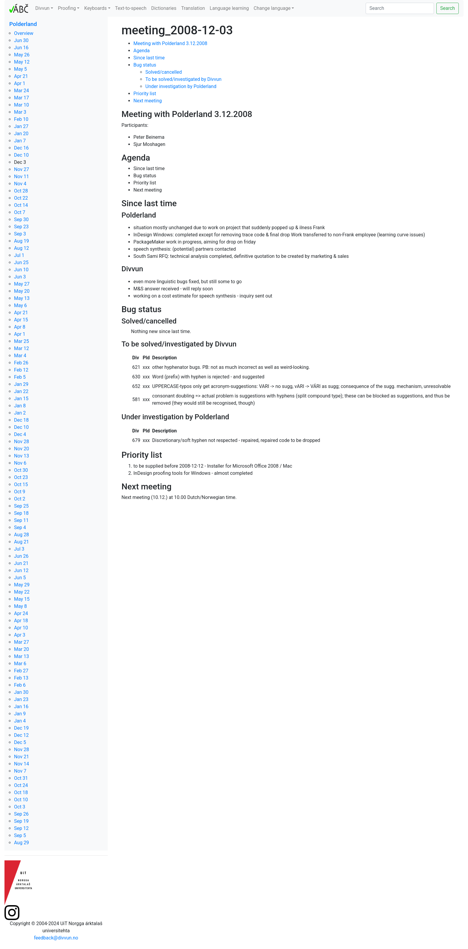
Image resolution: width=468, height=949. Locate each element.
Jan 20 (21, 133)
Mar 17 (21, 98)
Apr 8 (19, 327)
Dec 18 (21, 420)
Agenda (141, 50)
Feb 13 (21, 678)
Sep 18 (21, 513)
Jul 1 (19, 255)
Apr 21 (21, 76)
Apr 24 (21, 613)
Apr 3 (19, 635)
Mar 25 (21, 341)
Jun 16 (21, 47)
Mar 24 (21, 90)
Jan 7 (20, 141)
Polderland (23, 24)
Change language (272, 8)
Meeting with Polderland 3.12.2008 (170, 43)
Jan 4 (20, 721)
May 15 (22, 599)
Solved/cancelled (163, 72)
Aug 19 (21, 241)
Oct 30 (21, 470)
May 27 (22, 284)
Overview (23, 33)
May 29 (22, 585)
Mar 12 (21, 348)
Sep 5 (20, 835)
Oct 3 (19, 807)
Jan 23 (21, 699)
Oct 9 (19, 491)
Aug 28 (21, 534)
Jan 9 (20, 714)
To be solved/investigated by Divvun (183, 79)
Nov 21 (21, 756)
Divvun (42, 8)
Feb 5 (20, 377)
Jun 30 (21, 40)
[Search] (400, 8)
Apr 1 (19, 83)
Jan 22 (21, 391)
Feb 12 (21, 370)
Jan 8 (20, 406)
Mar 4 (20, 355)
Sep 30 (21, 219)
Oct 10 (21, 799)
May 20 (22, 291)
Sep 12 (21, 828)
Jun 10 (21, 269)
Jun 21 (21, 563)
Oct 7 (19, 212)
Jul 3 (19, 549)
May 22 (22, 592)
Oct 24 (21, 785)
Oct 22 (21, 198)
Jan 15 (21, 398)
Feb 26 (21, 363)
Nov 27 (21, 169)
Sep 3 (20, 234)
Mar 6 (20, 663)
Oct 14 (21, 205)
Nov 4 (20, 184)
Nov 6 (20, 463)
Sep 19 (21, 821)
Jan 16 (21, 706)
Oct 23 (21, 477)
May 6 (20, 305)
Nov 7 (20, 771)
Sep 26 (21, 814)
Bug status (144, 65)
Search (447, 8)
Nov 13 (21, 456)
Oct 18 (21, 792)
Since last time (149, 58)
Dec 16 (21, 148)
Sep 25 (21, 506)
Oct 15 (21, 484)
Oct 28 (21, 191)
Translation (193, 8)
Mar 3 (20, 112)
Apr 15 (21, 320)
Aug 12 (21, 248)
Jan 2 (20, 413)
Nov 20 (21, 449)
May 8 (20, 606)
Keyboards (95, 8)
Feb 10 (21, 119)
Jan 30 (21, 692)
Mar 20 (21, 649)
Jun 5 (20, 577)
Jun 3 (20, 277)
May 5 (20, 69)
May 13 (22, 298)
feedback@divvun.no (56, 938)
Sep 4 (20, 527)
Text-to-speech (131, 8)
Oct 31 (21, 778)
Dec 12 (21, 735)
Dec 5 (20, 742)
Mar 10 (21, 105)
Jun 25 (21, 262)
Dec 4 (20, 434)
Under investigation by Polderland (180, 86)
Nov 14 (21, 764)
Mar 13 (21, 656)
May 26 (22, 55)
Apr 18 (21, 620)
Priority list (144, 93)
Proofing (67, 8)
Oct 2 (19, 499)
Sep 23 (21, 226)
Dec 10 (21, 155)
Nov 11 (21, 176)
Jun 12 (21, 570)
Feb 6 (20, 685)
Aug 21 (21, 542)
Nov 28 (21, 441)
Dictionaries (163, 8)
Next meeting (147, 101)
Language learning (229, 8)
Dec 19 (21, 728)
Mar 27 (21, 642)
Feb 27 (21, 671)
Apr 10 (21, 628)
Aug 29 (21, 842)
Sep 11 (21, 520)
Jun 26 (21, 556)
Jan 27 (21, 126)
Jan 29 (21, 384)
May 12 (22, 62)
